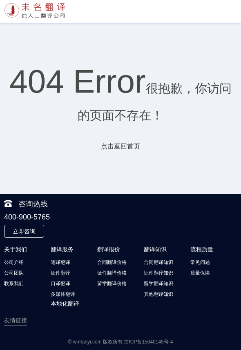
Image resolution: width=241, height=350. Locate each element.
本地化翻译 (65, 303)
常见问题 (200, 262)
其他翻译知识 (158, 294)
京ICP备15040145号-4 (148, 342)
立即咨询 (24, 231)
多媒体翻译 (63, 294)
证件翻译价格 (112, 273)
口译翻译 (60, 283)
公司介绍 (14, 262)
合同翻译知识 (158, 262)
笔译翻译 (60, 262)
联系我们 (14, 283)
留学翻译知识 (158, 283)
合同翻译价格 (112, 262)
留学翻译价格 (112, 283)
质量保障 (200, 273)
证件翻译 (60, 273)
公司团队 (14, 273)
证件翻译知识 (158, 273)
